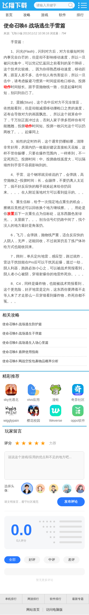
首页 (9, 15)
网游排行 (33, 599)
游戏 (44, 15)
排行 (80, 15)
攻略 (26, 15)
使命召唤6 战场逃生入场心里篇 (25, 342)
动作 (7, 87)
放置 (10, 214)
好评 (32, 559)
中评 (51, 559)
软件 (62, 15)
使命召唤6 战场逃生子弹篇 (22, 333)
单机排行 (11, 599)
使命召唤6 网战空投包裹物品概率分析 (30, 361)
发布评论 (71, 501)
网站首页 (33, 609)
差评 (71, 559)
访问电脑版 (54, 609)
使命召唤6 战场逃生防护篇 (22, 324)
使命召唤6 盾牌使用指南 (20, 352)
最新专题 (78, 599)
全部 (12, 559)
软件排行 (55, 599)
